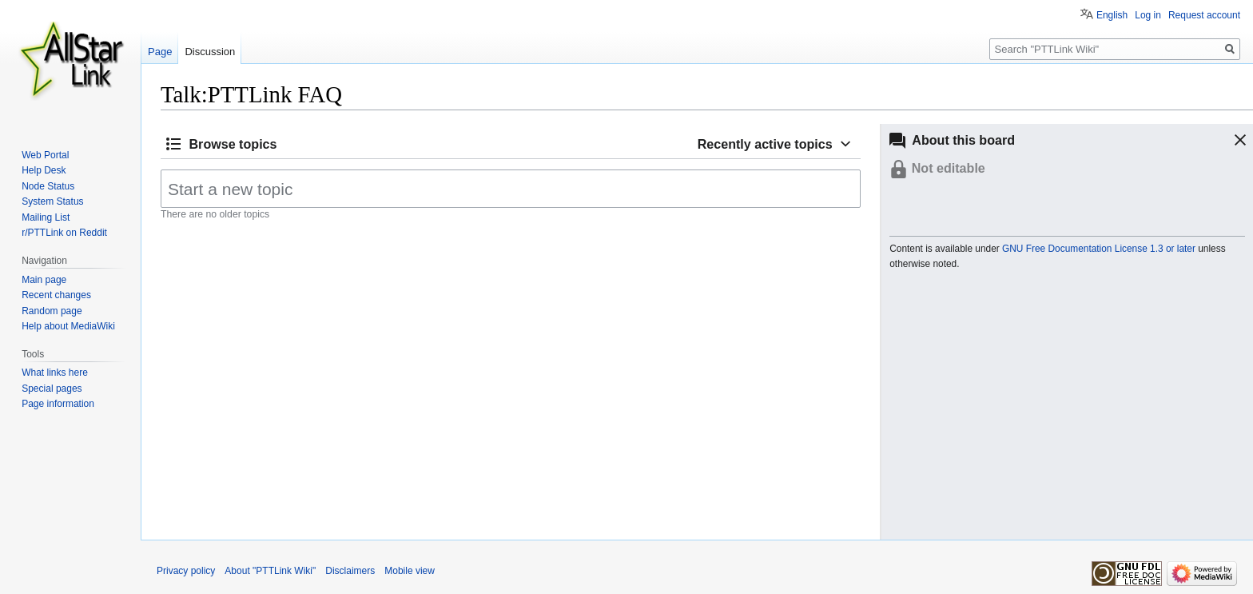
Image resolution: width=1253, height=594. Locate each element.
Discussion (210, 52)
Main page (44, 279)
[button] (1226, 140)
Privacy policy (186, 570)
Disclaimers (350, 570)
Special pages (52, 388)
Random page (52, 311)
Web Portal (45, 155)
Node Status (48, 186)
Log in (1148, 15)
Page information (58, 403)
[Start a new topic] (511, 188)
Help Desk (44, 170)
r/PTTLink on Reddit (64, 232)
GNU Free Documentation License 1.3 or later (1098, 248)
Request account (1204, 15)
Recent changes (56, 295)
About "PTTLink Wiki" (270, 570)
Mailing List (46, 217)
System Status (52, 201)
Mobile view (409, 570)
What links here (55, 372)
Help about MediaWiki (68, 326)
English (1112, 15)
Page (160, 52)
